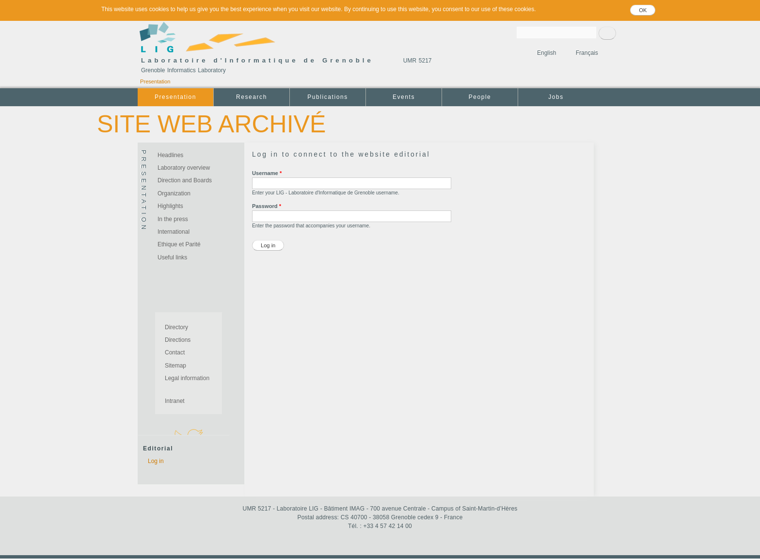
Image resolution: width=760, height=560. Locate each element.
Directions (177, 339)
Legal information (187, 378)
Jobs (556, 97)
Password (266, 206)
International (174, 231)
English (546, 52)
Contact (175, 352)
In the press (173, 219)
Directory (176, 327)
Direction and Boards (185, 180)
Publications (327, 97)
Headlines (170, 155)
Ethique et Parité (179, 244)
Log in (156, 461)
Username (267, 173)
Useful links (172, 257)
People (480, 97)
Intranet (175, 401)
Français (587, 52)
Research (251, 97)
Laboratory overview (184, 167)
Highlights (170, 206)
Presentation (155, 81)
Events (404, 97)
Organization (174, 193)
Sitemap (175, 365)
